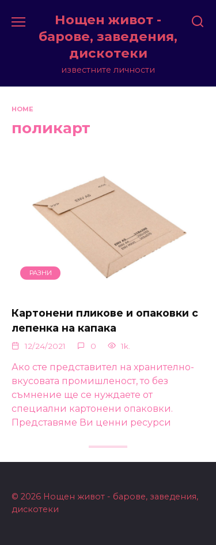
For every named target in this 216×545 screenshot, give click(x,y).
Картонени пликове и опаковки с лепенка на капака (105, 320)
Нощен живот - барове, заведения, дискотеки (108, 36)
